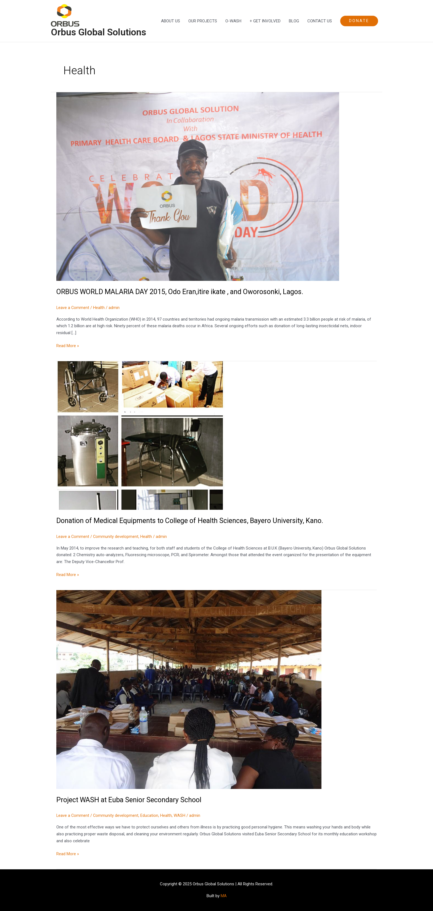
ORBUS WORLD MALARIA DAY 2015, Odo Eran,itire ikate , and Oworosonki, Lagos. (185, 292)
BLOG (294, 21)
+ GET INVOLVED (265, 21)
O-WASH (233, 21)
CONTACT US (319, 21)
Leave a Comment (73, 307)
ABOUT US (170, 21)
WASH (180, 815)
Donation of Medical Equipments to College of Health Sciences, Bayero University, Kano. (194, 521)
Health (99, 307)
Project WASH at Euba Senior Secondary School (131, 800)
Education (150, 815)
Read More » (67, 346)
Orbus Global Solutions (101, 32)
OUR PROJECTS (202, 21)
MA (224, 895)
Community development (116, 536)
